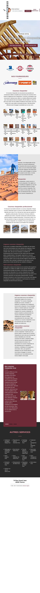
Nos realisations (15, 45)
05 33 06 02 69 (7, 5)
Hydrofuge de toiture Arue (24, 441)
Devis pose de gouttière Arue (33, 451)
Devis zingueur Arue (7, 457)
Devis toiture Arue (33, 463)
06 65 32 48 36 (7, 14)
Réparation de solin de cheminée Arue (16, 441)
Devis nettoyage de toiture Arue (24, 457)
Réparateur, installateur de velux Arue (25, 464)
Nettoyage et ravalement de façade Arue (8, 451)
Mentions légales (26, 485)
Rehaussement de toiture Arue (16, 463)
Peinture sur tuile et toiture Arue (7, 470)
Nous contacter (30, 45)
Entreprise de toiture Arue (7, 464)
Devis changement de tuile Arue (33, 457)
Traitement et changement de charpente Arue (33, 443)
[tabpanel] (12, 389)
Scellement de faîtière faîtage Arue (7, 441)
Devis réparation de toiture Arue (16, 457)
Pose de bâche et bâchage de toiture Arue (25, 451)
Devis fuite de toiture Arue (16, 450)
